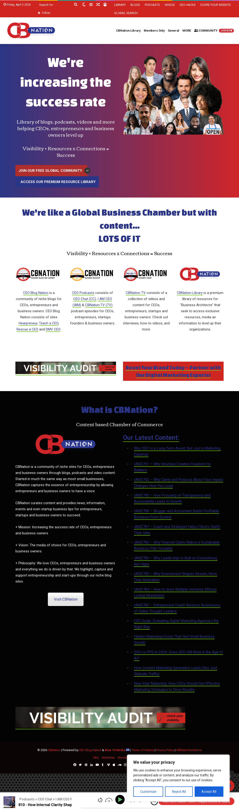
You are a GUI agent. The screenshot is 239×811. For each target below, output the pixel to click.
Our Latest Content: (151, 437)
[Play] (120, 799)
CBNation (54, 750)
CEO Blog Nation (35, 293)
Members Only (154, 30)
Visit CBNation (65, 599)
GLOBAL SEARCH (126, 13)
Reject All (179, 791)
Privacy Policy (165, 750)
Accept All (208, 791)
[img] (154, 801)
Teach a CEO (48, 323)
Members (124, 757)
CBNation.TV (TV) (98, 305)
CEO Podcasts (83, 293)
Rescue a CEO (27, 329)
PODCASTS (152, 5)
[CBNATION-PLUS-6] (65, 373)
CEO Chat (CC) (84, 299)
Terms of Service (143, 750)
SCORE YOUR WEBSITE (215, 5)
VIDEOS (170, 5)
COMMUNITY (214, 31)
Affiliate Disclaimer (189, 750)
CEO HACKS (187, 5)
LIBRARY (120, 5)
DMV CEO (53, 329)
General (173, 30)
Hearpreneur (28, 323)
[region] (178, 778)
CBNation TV (136, 293)
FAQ (96, 757)
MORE (187, 30)
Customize (148, 791)
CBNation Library (128, 30)
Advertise (108, 757)
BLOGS (135, 5)
